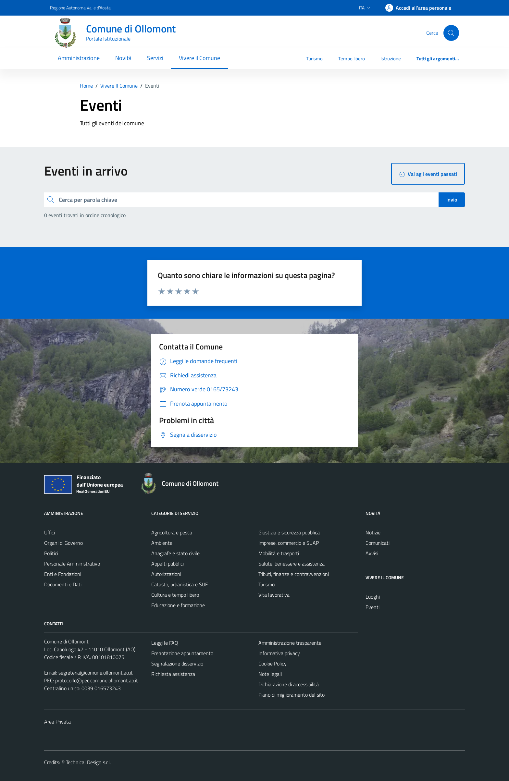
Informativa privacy (279, 653)
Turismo (314, 58)
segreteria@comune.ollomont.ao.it (95, 673)
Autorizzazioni (166, 574)
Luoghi (373, 597)
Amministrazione (79, 58)
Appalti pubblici (167, 563)
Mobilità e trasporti (278, 553)
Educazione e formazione (178, 605)
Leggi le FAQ (164, 643)
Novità (123, 58)
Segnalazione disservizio (177, 663)
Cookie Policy (272, 663)
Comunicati (378, 543)
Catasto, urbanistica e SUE (179, 584)
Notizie (373, 532)
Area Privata (57, 722)
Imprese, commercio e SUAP (288, 543)
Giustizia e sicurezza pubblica (289, 532)
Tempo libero (351, 58)
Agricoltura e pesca (171, 532)
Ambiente (161, 543)
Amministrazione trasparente (289, 643)
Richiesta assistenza (173, 674)
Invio (451, 199)
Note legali (270, 674)
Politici (51, 553)
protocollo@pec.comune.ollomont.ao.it (96, 680)
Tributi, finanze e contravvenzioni (293, 574)
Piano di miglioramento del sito (291, 695)
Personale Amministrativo (72, 563)
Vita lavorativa (274, 595)
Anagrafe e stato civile (175, 553)
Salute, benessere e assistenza (291, 563)
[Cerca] (451, 33)
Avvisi (372, 553)
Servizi (155, 58)
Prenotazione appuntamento (182, 653)
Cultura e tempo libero (175, 595)
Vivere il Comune (199, 58)
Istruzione (390, 58)
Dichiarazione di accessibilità (288, 684)
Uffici (49, 532)
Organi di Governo (63, 543)
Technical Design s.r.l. (88, 762)
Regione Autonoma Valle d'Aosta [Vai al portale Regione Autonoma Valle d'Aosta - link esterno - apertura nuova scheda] (80, 7)
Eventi (372, 607)
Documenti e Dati (62, 584)
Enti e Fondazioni (62, 574)
